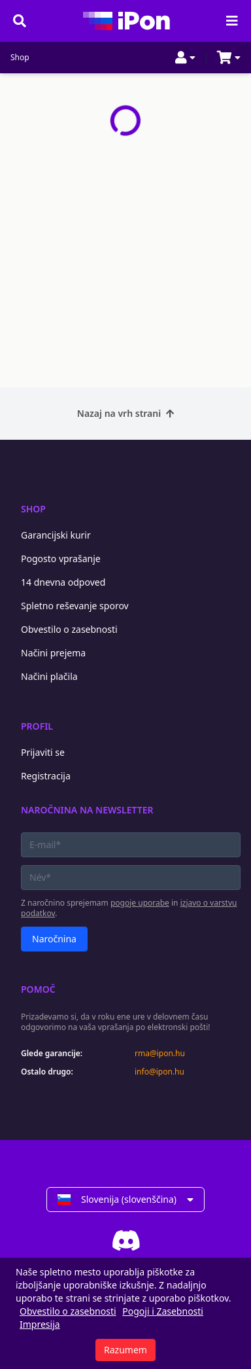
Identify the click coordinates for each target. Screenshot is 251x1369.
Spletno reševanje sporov (75, 605)
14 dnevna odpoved (63, 582)
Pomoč (38, 989)
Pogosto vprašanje (61, 558)
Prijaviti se (43, 752)
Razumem (125, 1349)
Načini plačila (49, 676)
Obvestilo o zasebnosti (69, 629)
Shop (19, 57)
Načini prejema (53, 653)
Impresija (40, 1324)
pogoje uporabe (139, 902)
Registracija (46, 776)
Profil (37, 726)
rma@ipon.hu (160, 1053)
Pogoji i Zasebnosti (162, 1311)
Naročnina (54, 939)
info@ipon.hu (159, 1072)
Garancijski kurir (56, 535)
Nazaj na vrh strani (125, 413)
